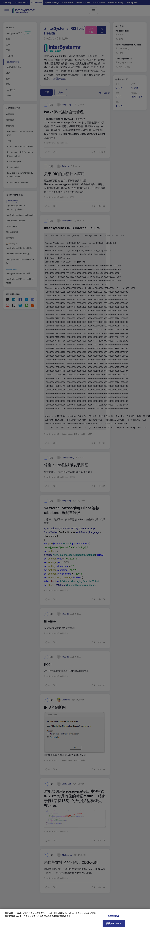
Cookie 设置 (113, 919)
